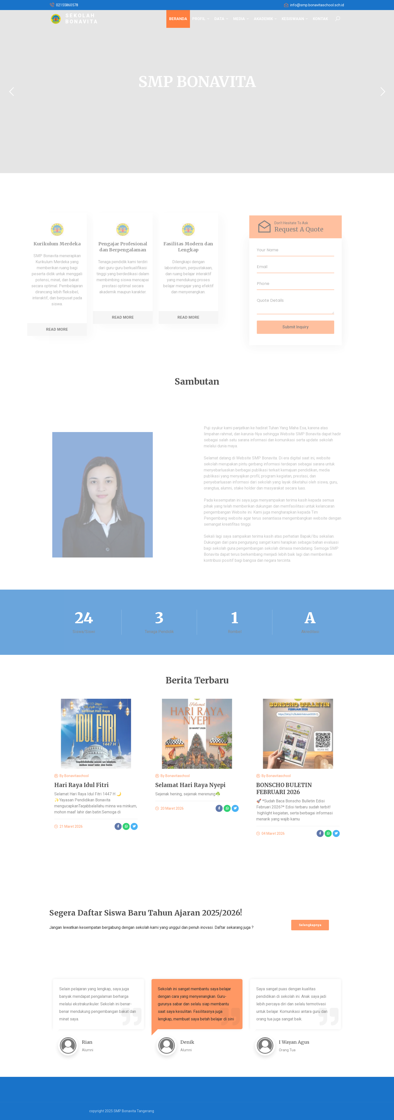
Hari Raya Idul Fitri (81, 785)
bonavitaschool (76, 776)
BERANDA (178, 19)
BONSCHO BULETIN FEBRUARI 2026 (284, 789)
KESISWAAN (295, 19)
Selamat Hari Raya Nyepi (190, 785)
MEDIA (241, 19)
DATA (221, 19)
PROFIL (200, 19)
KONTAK (320, 19)
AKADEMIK (265, 19)
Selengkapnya (310, 925)
